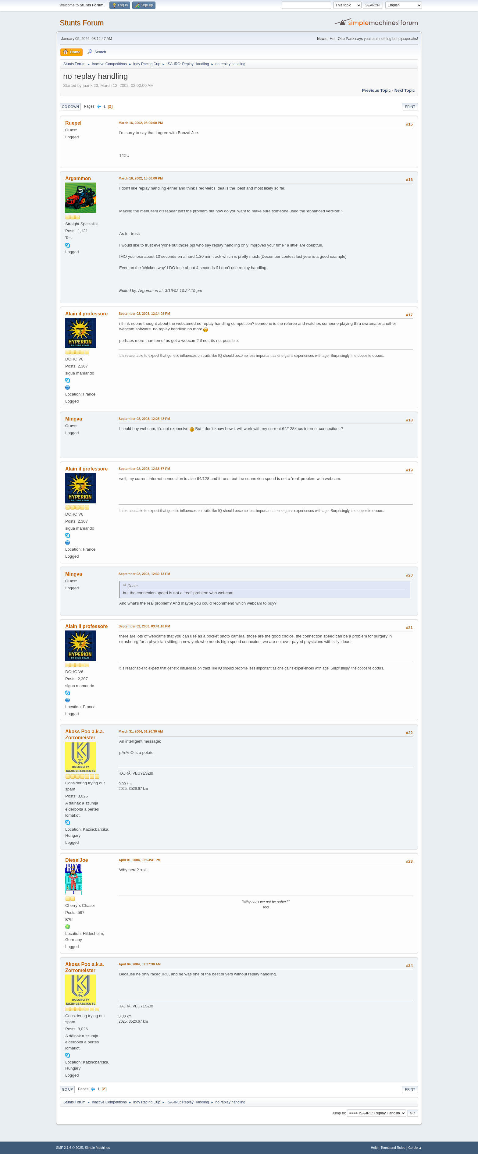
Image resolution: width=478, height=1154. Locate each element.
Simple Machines (97, 1147)
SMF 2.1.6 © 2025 (69, 1147)
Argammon (78, 178)
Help (374, 1147)
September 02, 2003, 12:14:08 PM (144, 313)
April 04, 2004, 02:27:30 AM (140, 964)
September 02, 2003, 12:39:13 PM (144, 574)
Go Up (67, 1089)
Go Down (70, 106)
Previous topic (376, 90)
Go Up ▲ (415, 1147)
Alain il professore (86, 313)
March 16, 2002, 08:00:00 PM (141, 123)
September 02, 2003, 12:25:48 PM (144, 419)
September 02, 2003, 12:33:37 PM (144, 468)
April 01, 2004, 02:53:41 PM (140, 860)
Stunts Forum (82, 23)
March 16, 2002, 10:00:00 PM (141, 178)
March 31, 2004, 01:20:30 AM (141, 731)
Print (410, 106)
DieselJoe (76, 860)
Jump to (338, 1113)
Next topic (404, 90)
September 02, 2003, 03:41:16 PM (144, 626)
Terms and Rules (393, 1147)
